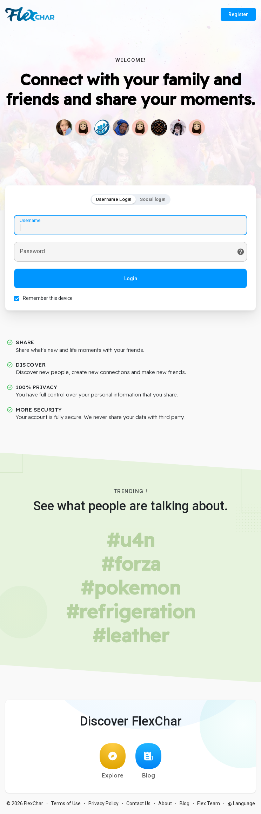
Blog (148, 761)
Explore (113, 761)
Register (238, 14)
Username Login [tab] (114, 199)
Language (241, 803)
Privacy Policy (103, 803)
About (165, 803)
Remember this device (48, 298)
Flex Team (208, 803)
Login (130, 278)
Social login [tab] (153, 199)
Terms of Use (66, 803)
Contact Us (138, 803)
